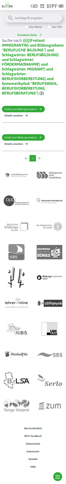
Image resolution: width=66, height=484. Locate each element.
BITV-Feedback (33, 436)
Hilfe (33, 466)
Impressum (33, 451)
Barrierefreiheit (33, 428)
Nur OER (57, 26)
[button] (57, 476)
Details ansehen (16, 115)
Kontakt (33, 459)
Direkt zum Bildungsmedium (23, 109)
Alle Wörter (35, 26)
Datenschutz (33, 443)
